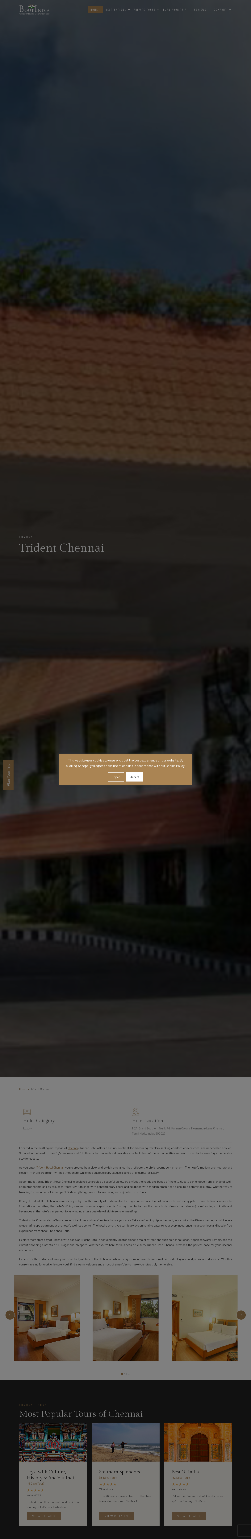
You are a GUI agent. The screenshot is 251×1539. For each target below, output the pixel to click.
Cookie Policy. (175, 766)
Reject (116, 777)
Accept (134, 777)
